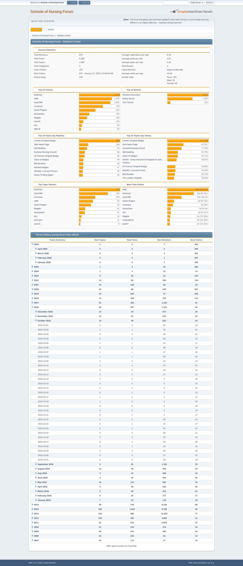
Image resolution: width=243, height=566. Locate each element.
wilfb (36, 98)
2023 (36, 276)
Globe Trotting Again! (43, 175)
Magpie (37, 118)
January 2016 (44, 500)
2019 (36, 294)
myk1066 (38, 102)
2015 (36, 504)
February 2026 (44, 258)
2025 (36, 267)
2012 (36, 518)
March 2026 (43, 253)
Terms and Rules (200, 563)
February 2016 (44, 496)
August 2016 (44, 469)
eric (35, 125)
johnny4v (38, 220)
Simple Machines (49, 563)
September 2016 (45, 464)
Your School (127, 102)
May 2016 (42, 482)
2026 (36, 244)
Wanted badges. (41, 167)
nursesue (38, 106)
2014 (36, 509)
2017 (36, 303)
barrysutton (39, 114)
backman (38, 95)
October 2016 (44, 321)
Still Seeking (39, 148)
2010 (36, 527)
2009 (36, 531)
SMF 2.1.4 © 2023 (35, 563)
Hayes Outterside (175, 70)
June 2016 (42, 478)
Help (190, 563)
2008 (36, 536)
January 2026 (44, 262)
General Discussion (131, 95)
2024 (36, 271)
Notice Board (128, 98)
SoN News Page (41, 144)
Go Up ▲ (211, 563)
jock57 (125, 224)
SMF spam (111, 546)
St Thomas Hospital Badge (46, 156)
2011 (36, 522)
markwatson (128, 220)
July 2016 (42, 473)
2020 (36, 289)
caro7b (37, 121)
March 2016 (43, 491)
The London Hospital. (132, 178)
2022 (36, 280)
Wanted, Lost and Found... (46, 171)
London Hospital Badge (45, 140)
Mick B (37, 129)
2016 (36, 307)
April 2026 (42, 249)
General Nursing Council (45, 152)
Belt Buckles (39, 163)
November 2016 (45, 316)
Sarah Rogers (40, 110)
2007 (36, 540)
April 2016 (42, 487)
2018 (36, 298)
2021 (36, 285)
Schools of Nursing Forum (51, 11)
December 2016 (45, 312)
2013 (36, 513)
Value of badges (41, 159)
